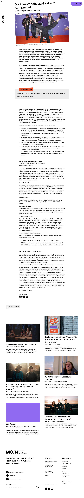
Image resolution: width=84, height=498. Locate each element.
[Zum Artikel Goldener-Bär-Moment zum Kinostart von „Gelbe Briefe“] (61, 412)
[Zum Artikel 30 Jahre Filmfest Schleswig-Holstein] (61, 372)
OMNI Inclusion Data (52, 225)
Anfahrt (46, 467)
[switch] (15, 472)
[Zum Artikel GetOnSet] (23, 419)
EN (1, 1)
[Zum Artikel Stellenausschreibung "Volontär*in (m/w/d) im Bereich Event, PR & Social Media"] (61, 333)
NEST (35, 218)
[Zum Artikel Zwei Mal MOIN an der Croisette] (23, 338)
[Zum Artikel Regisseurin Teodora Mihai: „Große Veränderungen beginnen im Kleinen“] (23, 380)
